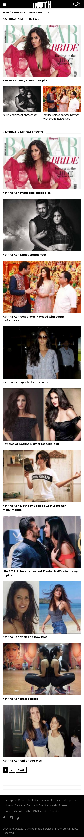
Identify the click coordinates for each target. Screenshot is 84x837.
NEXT (21, 763)
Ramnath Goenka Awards (42, 798)
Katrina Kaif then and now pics (25, 632)
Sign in (78, 4)
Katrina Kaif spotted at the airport (27, 380)
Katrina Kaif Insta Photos (20, 693)
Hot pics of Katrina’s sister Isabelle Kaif (31, 441)
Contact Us (22, 832)
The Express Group (14, 793)
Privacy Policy (40, 832)
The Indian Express (38, 793)
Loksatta (8, 798)
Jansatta (20, 798)
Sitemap (64, 798)
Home (6, 12)
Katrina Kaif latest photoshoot (20, 114)
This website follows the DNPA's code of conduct (32, 804)
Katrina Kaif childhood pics (22, 754)
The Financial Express (63, 793)
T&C (53, 832)
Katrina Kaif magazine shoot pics (25, 80)
